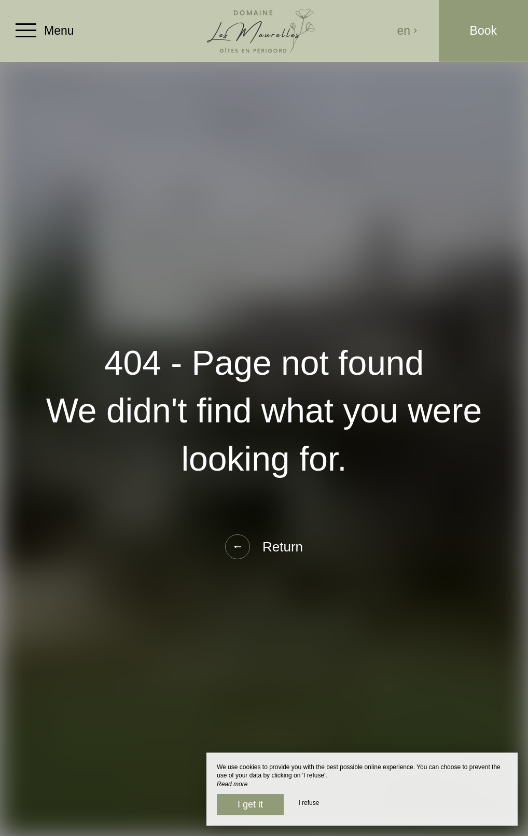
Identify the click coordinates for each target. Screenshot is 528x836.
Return (264, 546)
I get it (250, 804)
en (407, 30)
